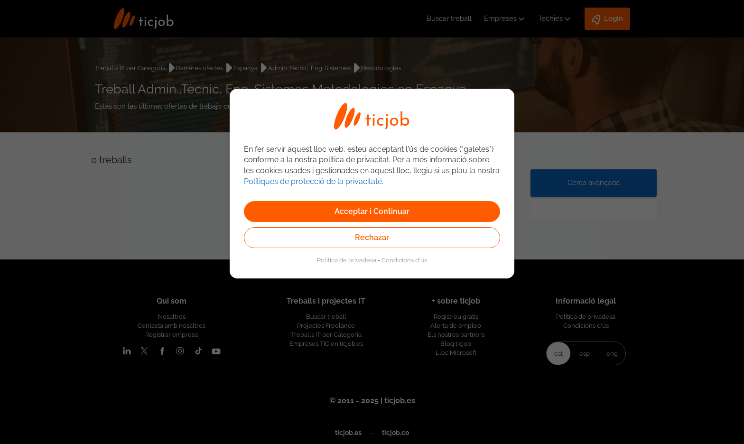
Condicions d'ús (404, 260)
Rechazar (372, 237)
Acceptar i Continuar (372, 211)
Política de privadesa (346, 260)
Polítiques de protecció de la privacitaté (313, 181)
